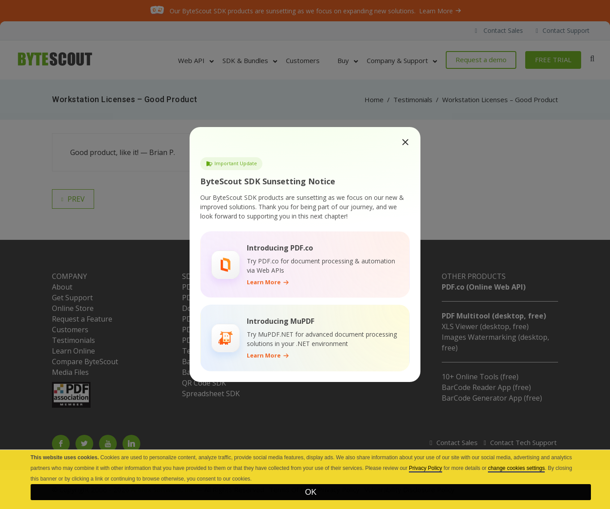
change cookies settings (516, 468)
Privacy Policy (425, 468)
